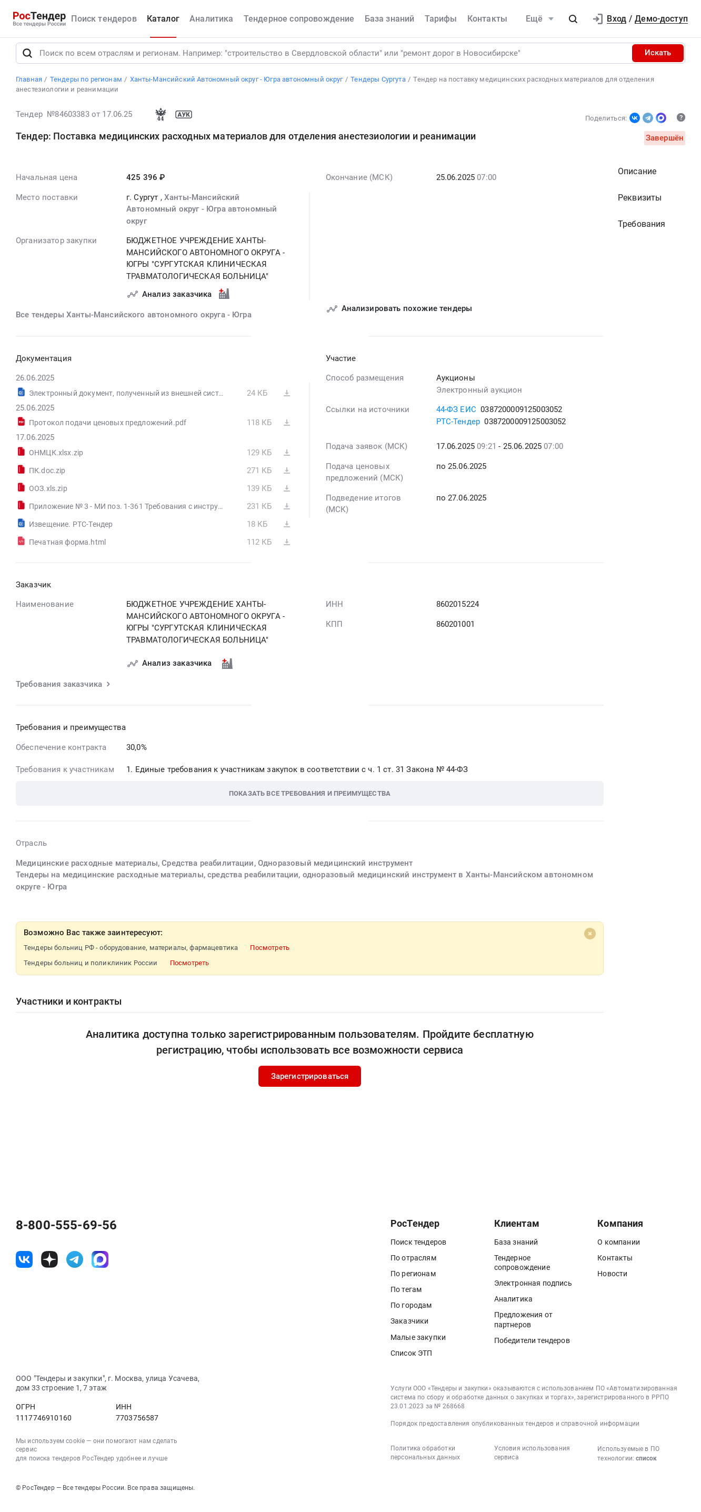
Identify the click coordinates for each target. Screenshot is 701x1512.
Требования (642, 231)
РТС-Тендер (458, 428)
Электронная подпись (533, 1290)
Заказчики (409, 1328)
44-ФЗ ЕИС (456, 416)
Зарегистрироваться (310, 1083)
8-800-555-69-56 (66, 1232)
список (646, 1465)
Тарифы (441, 19)
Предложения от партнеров (523, 1327)
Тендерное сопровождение (299, 19)
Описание (637, 178)
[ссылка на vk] (24, 1266)
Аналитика (211, 19)
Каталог (163, 19)
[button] (573, 19)
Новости (612, 1280)
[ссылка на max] (100, 1266)
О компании (618, 1249)
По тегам (406, 1296)
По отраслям (413, 1264)
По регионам (413, 1280)
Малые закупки (418, 1344)
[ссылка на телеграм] (74, 1266)
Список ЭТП (411, 1360)
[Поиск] (27, 60)
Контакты (487, 19)
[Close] (590, 940)
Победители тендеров (532, 1347)
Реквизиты (640, 204)
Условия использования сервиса (532, 1459)
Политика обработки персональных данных (425, 1459)
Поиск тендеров (103, 19)
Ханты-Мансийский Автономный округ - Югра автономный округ (201, 216)
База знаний (390, 19)
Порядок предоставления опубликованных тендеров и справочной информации (514, 1431)
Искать (658, 60)
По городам (411, 1312)
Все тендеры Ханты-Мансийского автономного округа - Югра (134, 321)
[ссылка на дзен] (49, 1266)
